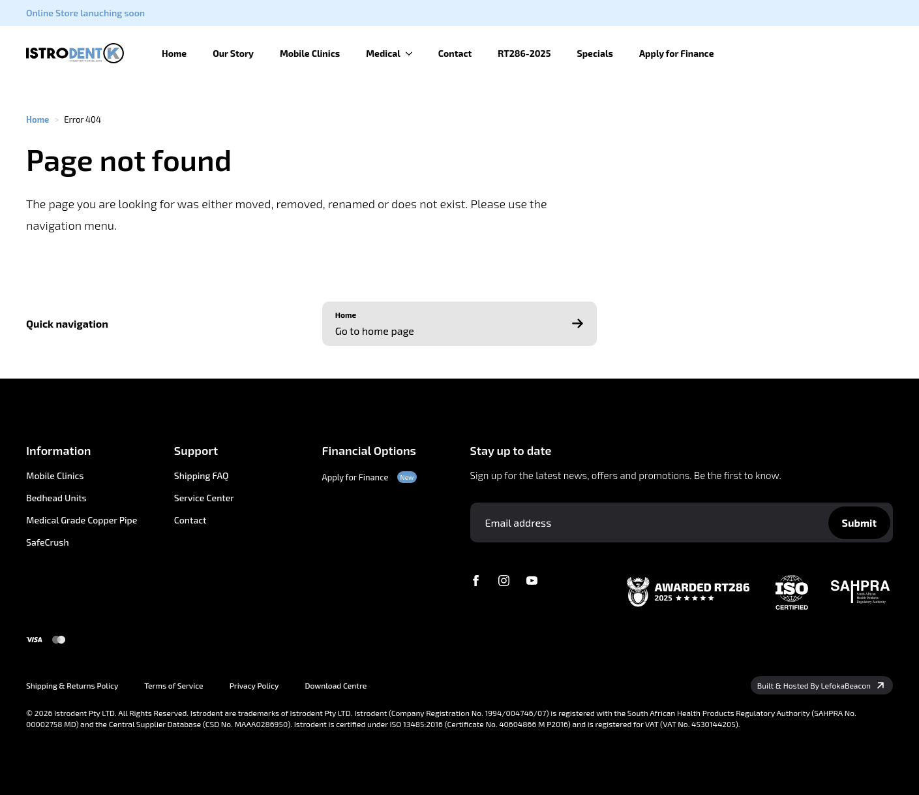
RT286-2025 (524, 53)
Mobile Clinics (310, 53)
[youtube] (531, 580)
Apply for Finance (676, 53)
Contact (455, 53)
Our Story (233, 53)
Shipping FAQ (201, 475)
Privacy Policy (254, 685)
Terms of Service (173, 685)
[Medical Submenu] (412, 53)
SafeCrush (47, 542)
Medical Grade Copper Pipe (81, 520)
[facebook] (475, 580)
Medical (383, 53)
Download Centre (336, 685)
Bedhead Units (56, 498)
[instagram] (503, 580)
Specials (595, 53)
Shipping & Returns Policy (72, 685)
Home (174, 53)
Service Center (204, 498)
